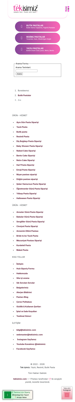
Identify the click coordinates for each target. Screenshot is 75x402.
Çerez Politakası (24, 302)
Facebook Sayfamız (25, 349)
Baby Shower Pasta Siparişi (29, 146)
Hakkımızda (22, 273)
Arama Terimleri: (23, 67)
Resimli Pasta (22, 136)
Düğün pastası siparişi (27, 179)
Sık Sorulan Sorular (25, 283)
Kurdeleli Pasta (23, 245)
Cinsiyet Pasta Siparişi (27, 226)
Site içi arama (22, 278)
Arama (19, 74)
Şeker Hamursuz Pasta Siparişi (31, 184)
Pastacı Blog (22, 297)
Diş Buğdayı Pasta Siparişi (28, 141)
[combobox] (26, 70)
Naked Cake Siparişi (26, 150)
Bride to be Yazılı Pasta (27, 236)
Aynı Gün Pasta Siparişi (27, 122)
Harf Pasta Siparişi (25, 165)
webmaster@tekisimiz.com (29, 334)
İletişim (19, 264)
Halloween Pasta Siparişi (28, 198)
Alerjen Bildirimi (24, 292)
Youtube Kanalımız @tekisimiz (30, 344)
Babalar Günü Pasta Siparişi (29, 217)
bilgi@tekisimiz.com (26, 330)
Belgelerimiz (22, 287)
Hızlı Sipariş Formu (25, 268)
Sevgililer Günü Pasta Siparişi (30, 221)
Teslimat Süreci (23, 316)
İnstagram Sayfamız (26, 339)
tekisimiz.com (20, 379)
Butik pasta (21, 132)
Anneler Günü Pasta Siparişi (29, 212)
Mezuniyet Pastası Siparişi (29, 240)
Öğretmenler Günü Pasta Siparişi (32, 188)
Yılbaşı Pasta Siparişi (26, 193)
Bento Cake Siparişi (25, 155)
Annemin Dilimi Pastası (27, 231)
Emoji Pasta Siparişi (25, 170)
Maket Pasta (22, 250)
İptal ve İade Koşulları (26, 311)
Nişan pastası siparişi (26, 174)
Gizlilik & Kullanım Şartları (28, 306)
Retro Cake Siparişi (25, 160)
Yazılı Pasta (21, 127)
